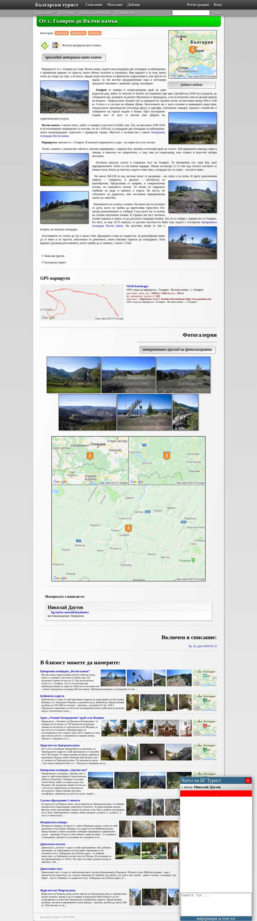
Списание (94, 5)
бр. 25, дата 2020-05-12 (203, 646)
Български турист (56, 5)
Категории (67, 13)
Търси (217, 13)
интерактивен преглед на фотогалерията (177, 349)
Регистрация (198, 5)
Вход (218, 5)
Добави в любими (191, 84)
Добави (133, 5)
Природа (94, 33)
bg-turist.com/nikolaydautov (70, 612)
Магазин (114, 5)
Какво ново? (44, 13)
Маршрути (78, 33)
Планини (61, 33)
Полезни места (126, 13)
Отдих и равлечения (95, 13)
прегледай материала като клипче (73, 57)
